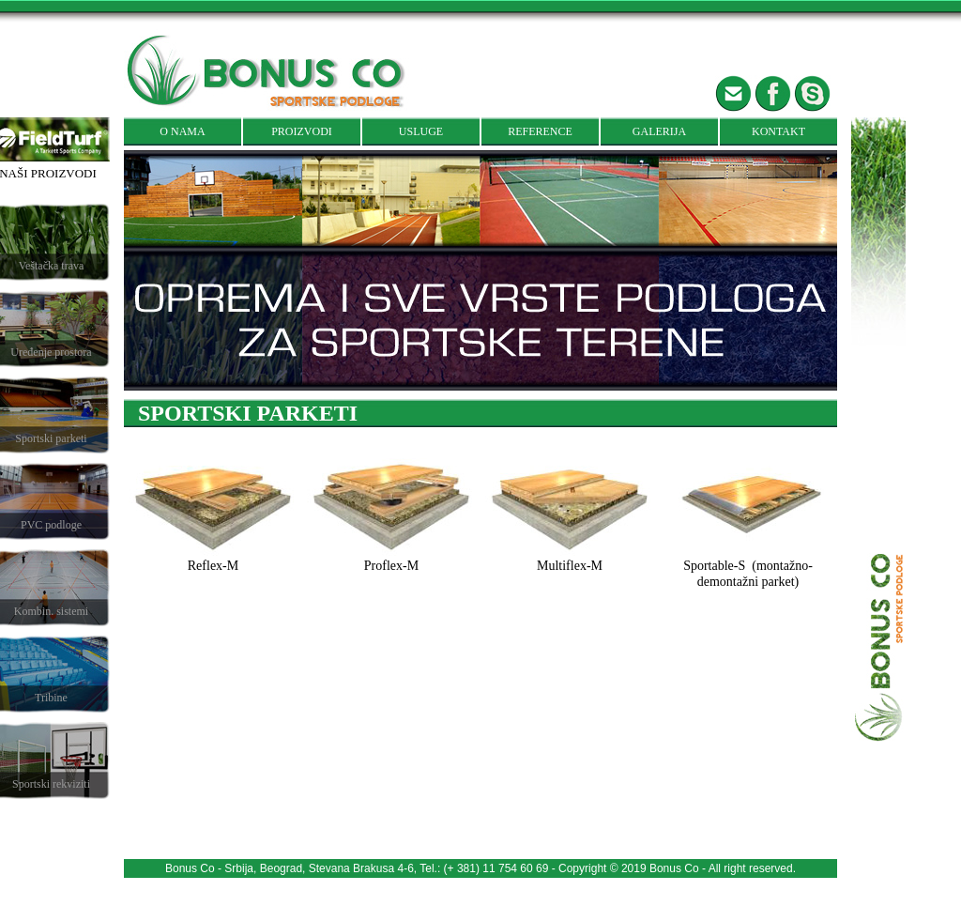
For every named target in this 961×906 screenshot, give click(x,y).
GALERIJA (659, 131)
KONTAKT (778, 131)
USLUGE (421, 131)
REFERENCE (540, 131)
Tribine (51, 697)
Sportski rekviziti (51, 784)
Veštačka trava (51, 265)
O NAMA (182, 131)
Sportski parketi (50, 438)
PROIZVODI (301, 131)
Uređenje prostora (50, 352)
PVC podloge (51, 524)
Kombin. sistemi (51, 611)
